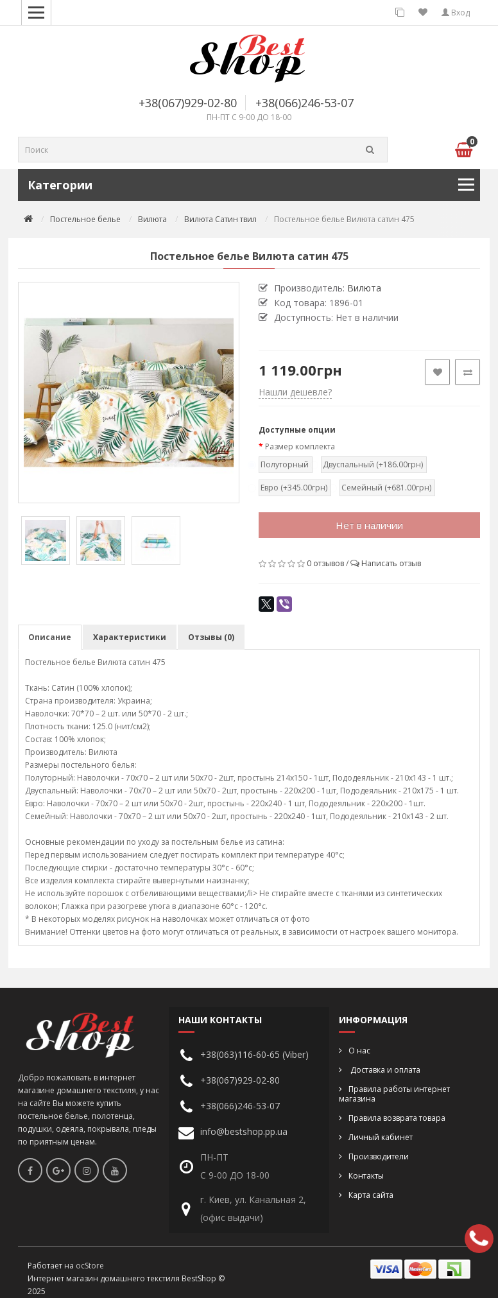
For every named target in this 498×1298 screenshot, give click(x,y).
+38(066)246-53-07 (304, 102)
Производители (378, 1156)
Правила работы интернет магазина (394, 1093)
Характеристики (129, 637)
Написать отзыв (391, 563)
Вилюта (152, 219)
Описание (49, 637)
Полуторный (284, 464)
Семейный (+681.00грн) (385, 487)
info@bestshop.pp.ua (244, 1131)
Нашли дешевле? (295, 392)
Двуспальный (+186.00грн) (372, 464)
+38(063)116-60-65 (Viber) (254, 1054)
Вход (456, 12)
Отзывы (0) (211, 637)
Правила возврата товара (396, 1118)
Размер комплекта (300, 446)
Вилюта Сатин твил (220, 219)
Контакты (366, 1176)
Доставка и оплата (384, 1070)
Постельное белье (85, 219)
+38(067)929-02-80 (188, 102)
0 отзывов (325, 563)
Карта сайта (370, 1195)
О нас (359, 1050)
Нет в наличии (369, 525)
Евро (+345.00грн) (293, 487)
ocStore (90, 1265)
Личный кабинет (380, 1137)
